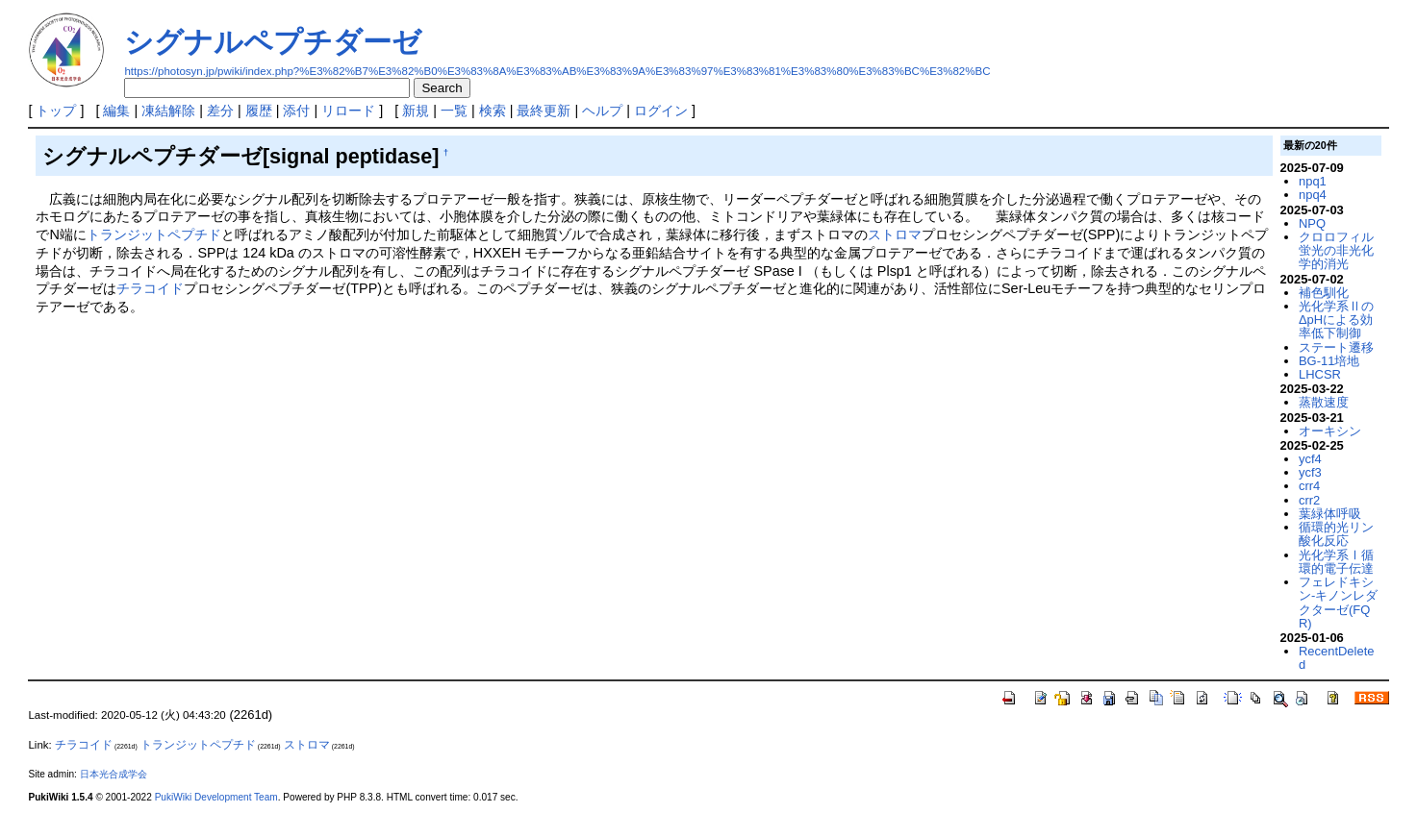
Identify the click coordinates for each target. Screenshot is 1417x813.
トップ (56, 110)
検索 (492, 110)
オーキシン (1330, 431)
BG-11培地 (1329, 361)
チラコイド (150, 288)
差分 (220, 110)
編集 (116, 110)
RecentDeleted (1336, 658)
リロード (348, 110)
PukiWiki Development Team (216, 797)
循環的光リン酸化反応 (1336, 534)
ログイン (661, 110)
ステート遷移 (1336, 347)
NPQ (1312, 223)
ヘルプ (602, 110)
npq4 (1313, 194)
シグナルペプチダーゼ (272, 42)
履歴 (258, 110)
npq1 (1313, 181)
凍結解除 (168, 110)
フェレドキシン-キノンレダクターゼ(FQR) (1338, 602)
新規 (415, 110)
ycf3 (1310, 472)
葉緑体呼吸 (1330, 513)
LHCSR (1320, 374)
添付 (296, 110)
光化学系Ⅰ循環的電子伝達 (1336, 562)
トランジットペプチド (154, 234)
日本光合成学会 (113, 774)
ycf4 (1310, 459)
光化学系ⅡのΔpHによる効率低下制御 (1336, 320)
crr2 (1309, 500)
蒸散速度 (1324, 402)
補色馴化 (1324, 292)
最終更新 (543, 110)
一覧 (454, 110)
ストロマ (895, 234)
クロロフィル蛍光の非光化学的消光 (1336, 251)
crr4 (1309, 486)
